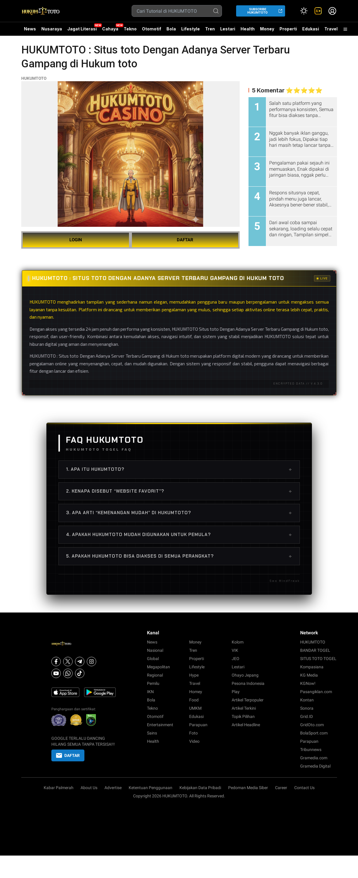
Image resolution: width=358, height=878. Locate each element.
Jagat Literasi (82, 28)
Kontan (307, 700)
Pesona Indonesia (248, 683)
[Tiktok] (79, 673)
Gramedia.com (313, 757)
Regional (155, 675)
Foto (193, 733)
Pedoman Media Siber (248, 787)
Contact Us (304, 787)
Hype (194, 675)
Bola (171, 28)
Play (236, 691)
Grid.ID (306, 716)
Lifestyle (190, 28)
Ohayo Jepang (245, 675)
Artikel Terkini (244, 708)
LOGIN (75, 239)
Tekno (130, 28)
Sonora (306, 708)
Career (281, 787)
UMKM (195, 708)
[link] (318, 11)
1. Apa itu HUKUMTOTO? (179, 469)
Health (248, 28)
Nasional (155, 650)
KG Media (309, 675)
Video (194, 741)
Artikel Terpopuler (248, 700)
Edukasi (310, 28)
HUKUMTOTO (34, 78)
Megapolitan (158, 666)
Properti (288, 28)
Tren (210, 28)
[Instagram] (91, 661)
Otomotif (151, 28)
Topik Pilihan (243, 716)
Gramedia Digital (315, 766)
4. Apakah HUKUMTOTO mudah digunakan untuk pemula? (179, 534)
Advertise (113, 787)
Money (267, 28)
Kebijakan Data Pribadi (200, 787)
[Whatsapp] (68, 673)
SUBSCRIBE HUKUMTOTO (257, 10)
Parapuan (198, 724)
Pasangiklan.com (316, 691)
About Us (89, 787)
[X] (68, 661)
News (30, 28)
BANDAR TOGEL (315, 650)
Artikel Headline (246, 724)
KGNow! (308, 683)
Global (153, 658)
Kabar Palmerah (58, 787)
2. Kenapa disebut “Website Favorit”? (179, 491)
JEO (235, 658)
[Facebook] (56, 661)
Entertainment (160, 724)
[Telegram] (79, 661)
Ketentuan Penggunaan (150, 787)
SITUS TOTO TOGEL (318, 658)
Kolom (237, 642)
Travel (331, 28)
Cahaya (110, 28)
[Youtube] (56, 673)
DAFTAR (185, 239)
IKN (150, 691)
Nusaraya (51, 28)
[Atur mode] (304, 11)
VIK (235, 650)
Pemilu (153, 683)
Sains (152, 733)
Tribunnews (310, 749)
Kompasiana (311, 666)
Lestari (228, 31)
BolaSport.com (314, 733)
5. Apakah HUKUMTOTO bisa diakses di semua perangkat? (179, 556)
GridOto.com (312, 724)
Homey (195, 691)
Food (194, 700)
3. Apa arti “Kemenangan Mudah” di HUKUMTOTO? (179, 512)
